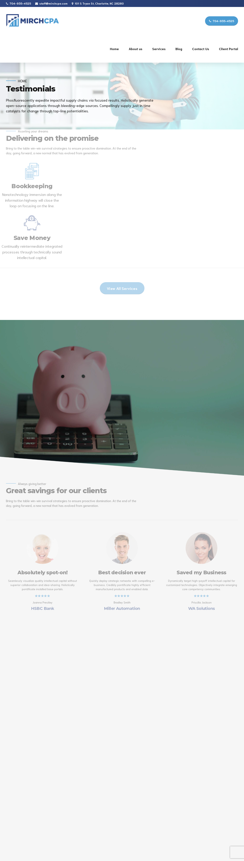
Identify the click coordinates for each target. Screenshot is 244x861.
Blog (178, 49)
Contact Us (200, 49)
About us (135, 49)
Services (159, 49)
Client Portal (228, 49)
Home (114, 49)
